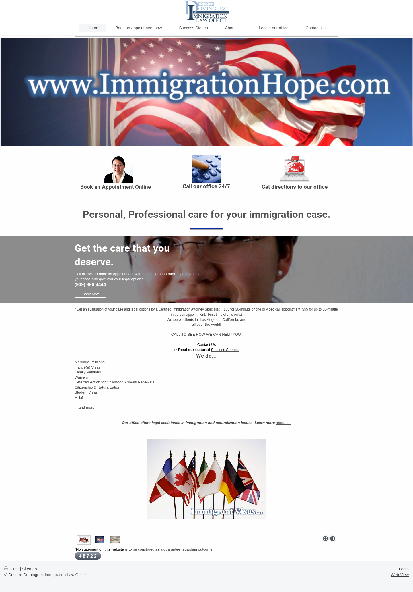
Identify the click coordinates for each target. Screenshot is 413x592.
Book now (90, 294)
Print (12, 569)
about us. (283, 423)
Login (404, 569)
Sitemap (29, 569)
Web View (400, 574)
